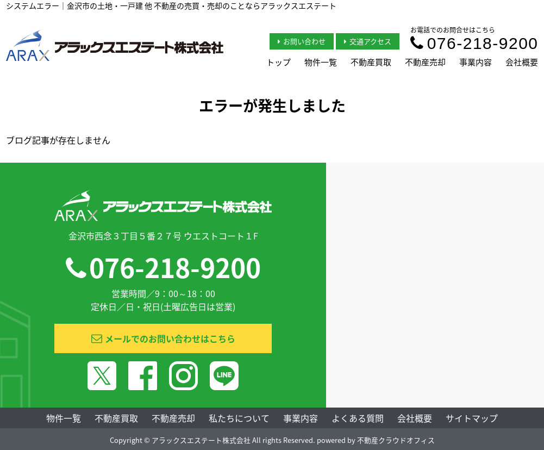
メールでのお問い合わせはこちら (163, 338)
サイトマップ (472, 417)
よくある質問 (358, 417)
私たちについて (239, 417)
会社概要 (521, 62)
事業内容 (475, 62)
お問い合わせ (302, 41)
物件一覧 (320, 62)
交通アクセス (367, 41)
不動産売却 (425, 62)
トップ (278, 62)
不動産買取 (371, 62)
